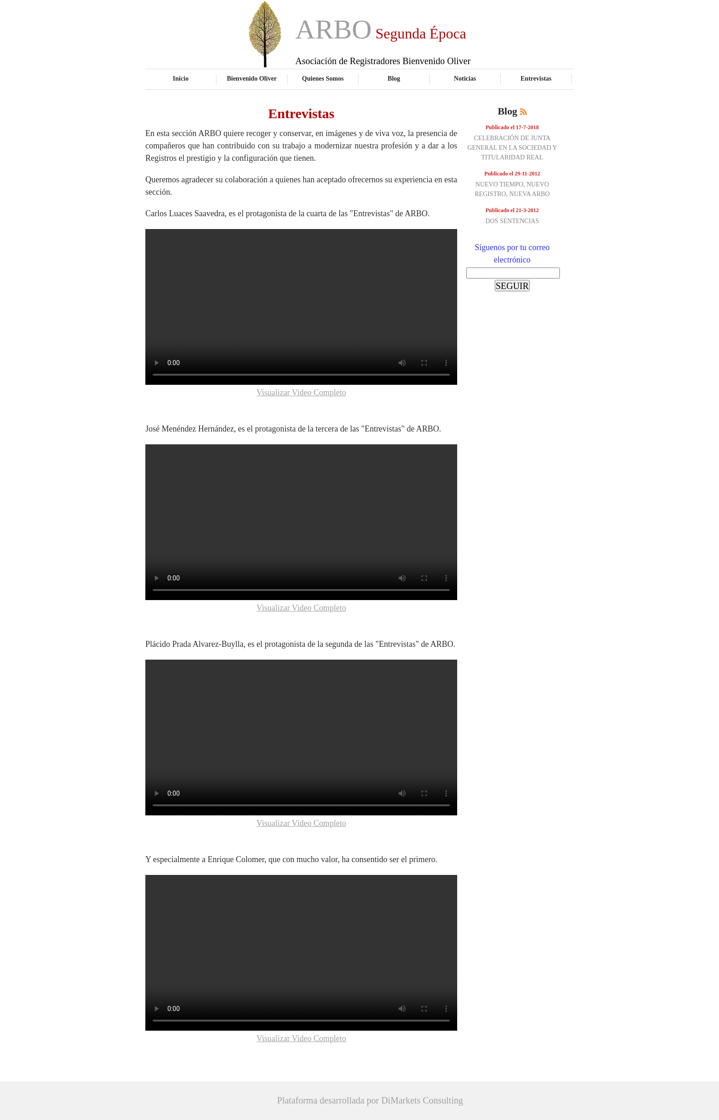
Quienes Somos (323, 78)
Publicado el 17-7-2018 (512, 127)
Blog (393, 78)
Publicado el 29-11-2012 (512, 173)
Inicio (180, 78)
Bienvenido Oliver (252, 78)
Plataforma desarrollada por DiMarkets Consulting (370, 1100)
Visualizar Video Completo (301, 392)
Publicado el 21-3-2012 (512, 210)
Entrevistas (536, 78)
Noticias (465, 78)
